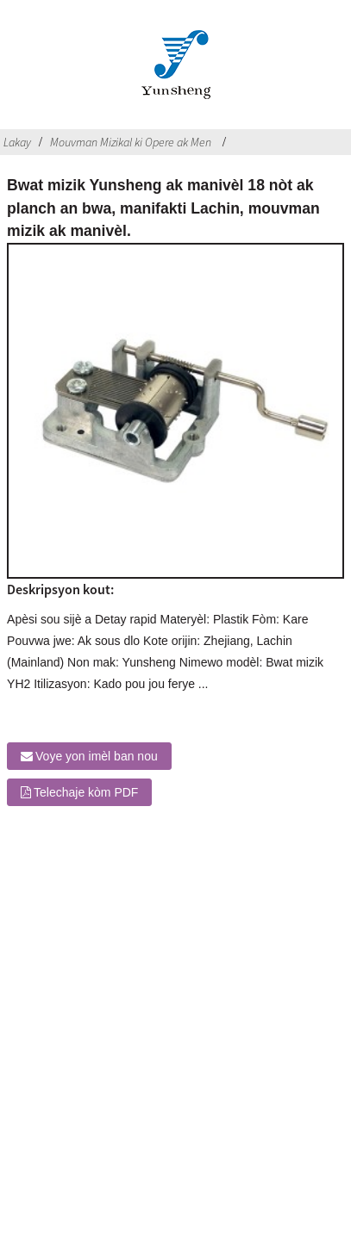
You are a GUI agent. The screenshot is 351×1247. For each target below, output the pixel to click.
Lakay (17, 142)
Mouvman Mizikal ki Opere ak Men (130, 142)
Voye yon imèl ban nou (96, 756)
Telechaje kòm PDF (86, 792)
